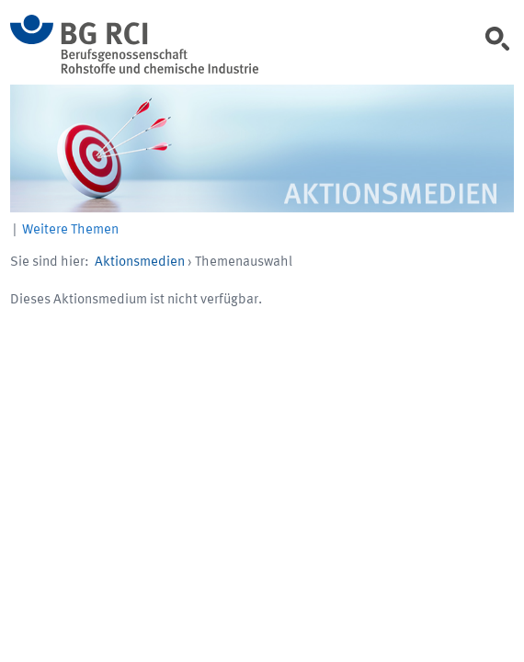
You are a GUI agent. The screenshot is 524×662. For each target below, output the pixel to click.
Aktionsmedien (140, 262)
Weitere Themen (70, 230)
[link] (502, 45)
